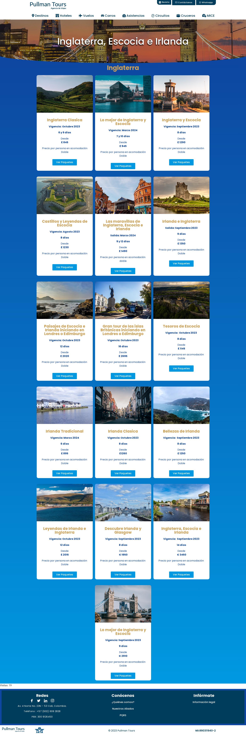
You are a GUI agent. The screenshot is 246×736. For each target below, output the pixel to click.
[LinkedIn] (45, 701)
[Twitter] (38, 701)
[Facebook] (31, 701)
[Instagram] (52, 701)
